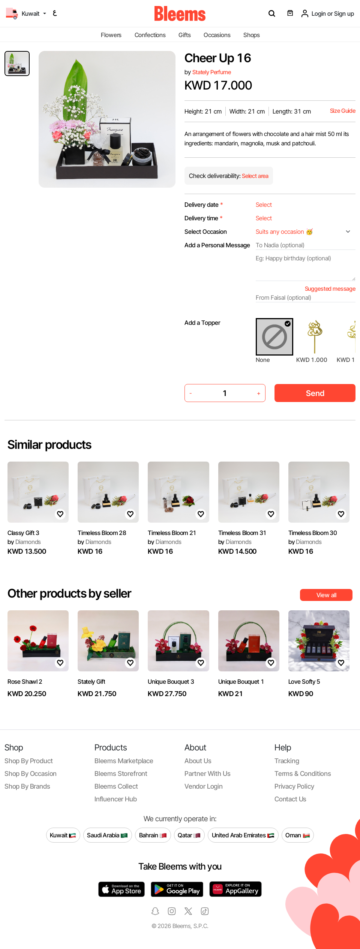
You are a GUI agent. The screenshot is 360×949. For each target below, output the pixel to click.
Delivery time (203, 218)
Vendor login (203, 786)
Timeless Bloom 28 (102, 533)
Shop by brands (27, 786)
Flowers (111, 35)
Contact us (290, 799)
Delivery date (203, 204)
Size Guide (343, 110)
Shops (251, 35)
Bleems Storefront (120, 773)
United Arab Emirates (243, 835)
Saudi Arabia (107, 835)
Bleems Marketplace (123, 761)
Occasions (217, 35)
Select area (254, 175)
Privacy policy (294, 786)
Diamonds (24, 542)
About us (198, 761)
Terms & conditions (302, 773)
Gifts (184, 35)
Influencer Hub (115, 799)
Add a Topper (202, 322)
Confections (150, 35)
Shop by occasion (30, 773)
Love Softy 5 (304, 681)
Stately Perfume (211, 72)
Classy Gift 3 (23, 533)
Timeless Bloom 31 (242, 533)
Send (315, 393)
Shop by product (28, 761)
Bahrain (153, 835)
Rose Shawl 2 (25, 681)
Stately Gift (91, 681)
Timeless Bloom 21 (172, 533)
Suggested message (330, 288)
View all (326, 595)
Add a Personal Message (217, 245)
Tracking (286, 761)
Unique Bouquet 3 (171, 681)
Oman (297, 835)
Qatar (189, 835)
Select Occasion (205, 231)
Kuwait (63, 835)
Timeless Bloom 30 (312, 533)
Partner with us (207, 773)
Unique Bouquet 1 (241, 681)
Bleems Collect (116, 786)
